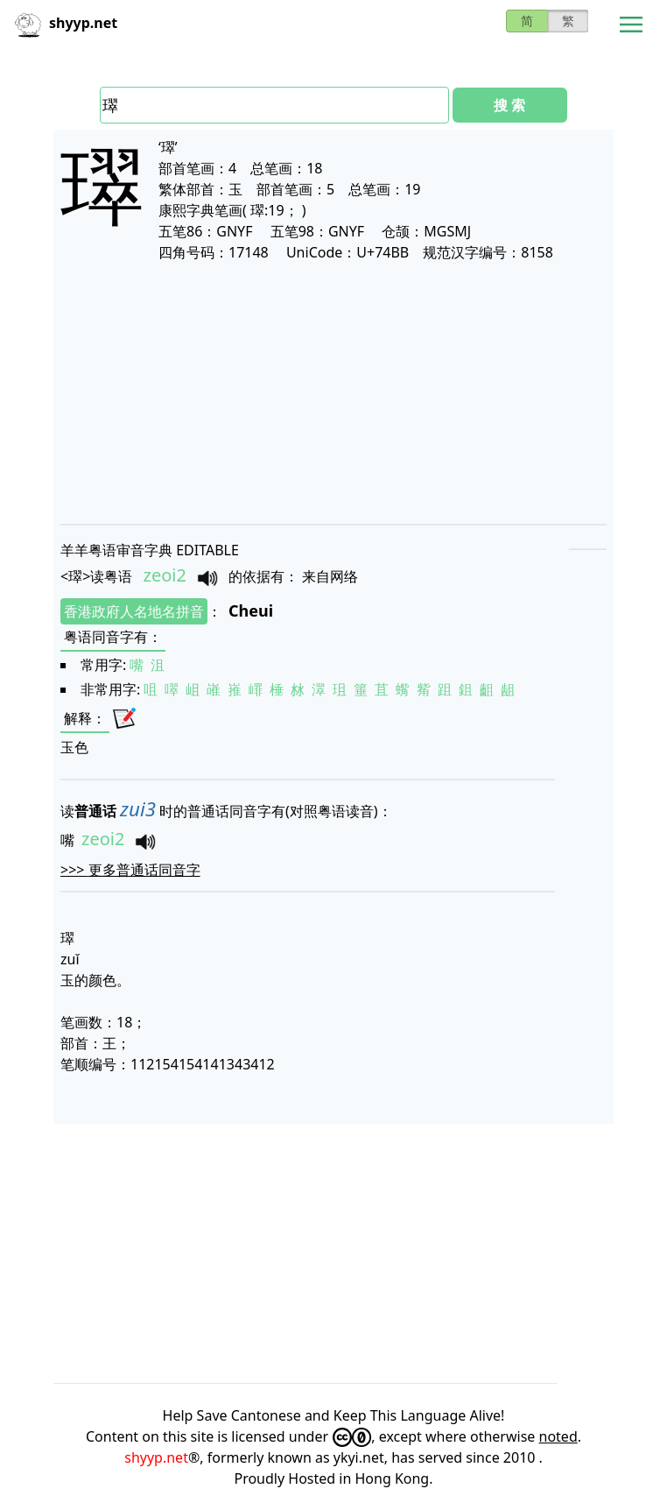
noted (558, 1436)
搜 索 (509, 105)
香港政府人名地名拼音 (134, 611)
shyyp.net (156, 1457)
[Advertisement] (333, 392)
